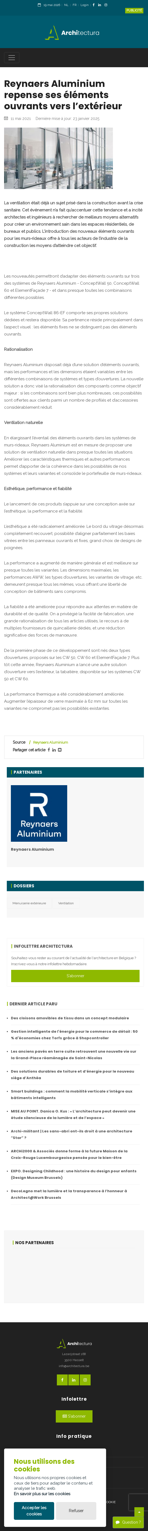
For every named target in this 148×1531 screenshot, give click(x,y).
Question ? (128, 1522)
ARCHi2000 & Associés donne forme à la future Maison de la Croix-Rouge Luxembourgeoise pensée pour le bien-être (69, 1154)
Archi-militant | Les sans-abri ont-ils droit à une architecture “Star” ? (71, 1134)
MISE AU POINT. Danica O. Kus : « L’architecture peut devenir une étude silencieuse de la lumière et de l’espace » (73, 1114)
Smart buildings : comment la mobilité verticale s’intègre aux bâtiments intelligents (71, 1094)
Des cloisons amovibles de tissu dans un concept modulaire (70, 1018)
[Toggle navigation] (11, 57)
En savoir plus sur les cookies (42, 1493)
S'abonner (75, 976)
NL (66, 5)
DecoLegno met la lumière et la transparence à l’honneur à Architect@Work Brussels (69, 1194)
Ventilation (66, 903)
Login (85, 5)
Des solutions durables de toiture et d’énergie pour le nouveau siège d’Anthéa (72, 1074)
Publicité (134, 10)
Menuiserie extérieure (29, 903)
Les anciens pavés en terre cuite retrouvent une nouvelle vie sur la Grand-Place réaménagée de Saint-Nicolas (73, 1055)
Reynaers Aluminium (50, 742)
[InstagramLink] (107, 5)
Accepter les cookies (34, 1511)
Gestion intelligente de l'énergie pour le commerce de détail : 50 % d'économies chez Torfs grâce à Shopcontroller (74, 1035)
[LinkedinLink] (101, 5)
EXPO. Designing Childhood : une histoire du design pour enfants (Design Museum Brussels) (74, 1174)
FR (74, 5)
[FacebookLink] (95, 5)
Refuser (76, 1510)
